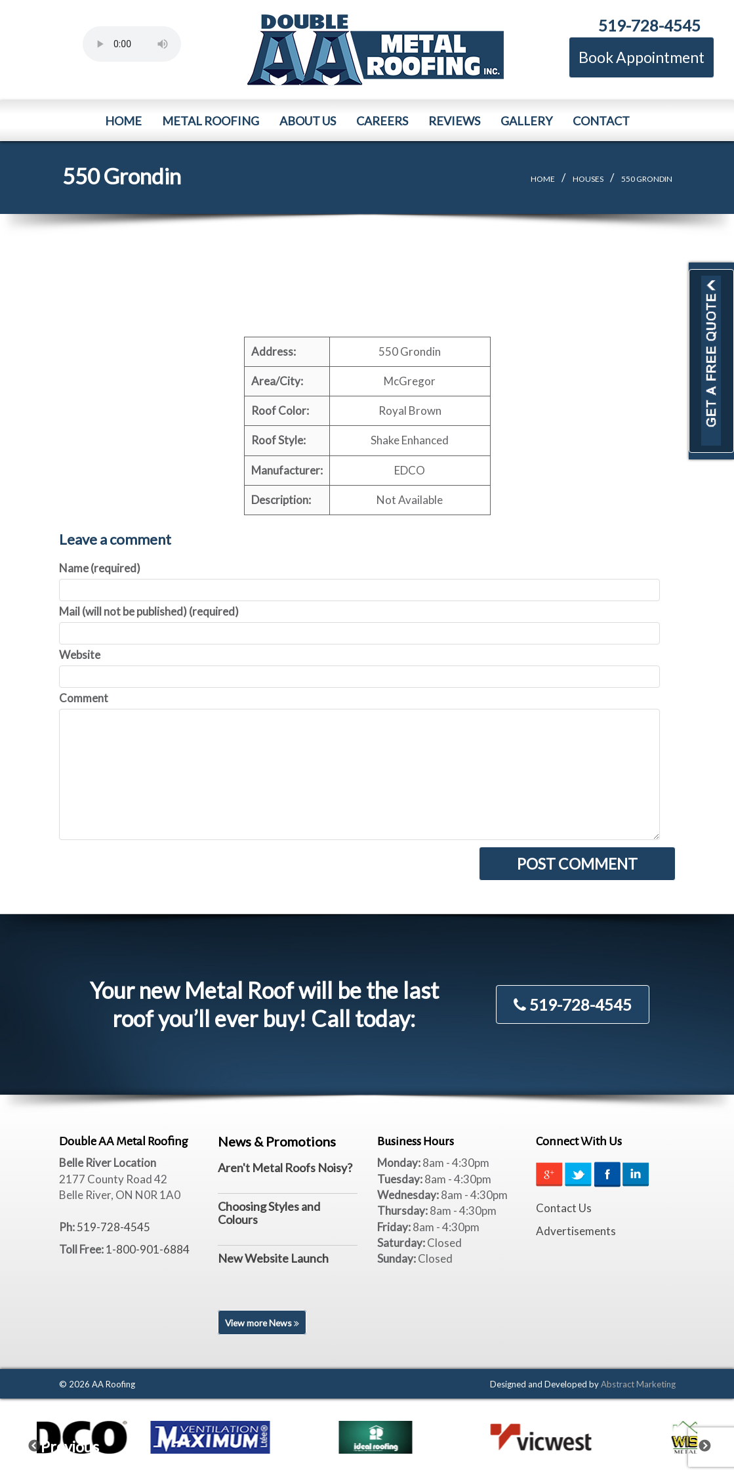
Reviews (454, 121)
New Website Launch (273, 1258)
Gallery (526, 121)
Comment (83, 698)
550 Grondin (646, 179)
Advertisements (576, 1231)
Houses (588, 179)
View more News (263, 1322)
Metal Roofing (210, 121)
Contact (601, 121)
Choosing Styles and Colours (269, 1213)
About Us (307, 121)
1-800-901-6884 (148, 1249)
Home (123, 121)
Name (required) (99, 568)
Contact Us (564, 1208)
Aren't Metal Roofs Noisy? (285, 1167)
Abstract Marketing (638, 1384)
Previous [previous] (43, 1443)
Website (79, 655)
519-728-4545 (649, 25)
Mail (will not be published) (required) (149, 611)
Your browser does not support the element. (132, 44)
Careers (382, 121)
